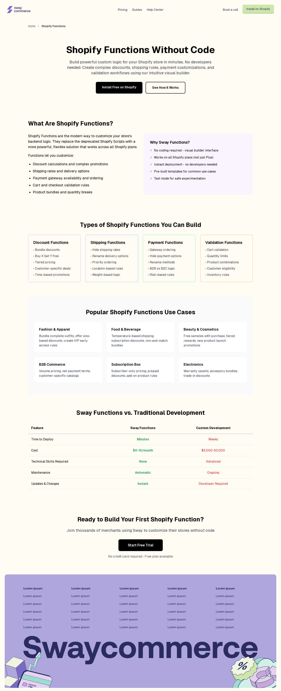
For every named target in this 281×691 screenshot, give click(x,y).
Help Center (155, 9)
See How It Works (165, 87)
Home (31, 26)
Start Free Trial (140, 545)
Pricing (122, 9)
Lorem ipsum (32, 596)
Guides (137, 9)
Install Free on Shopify (119, 87)
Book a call (230, 9)
